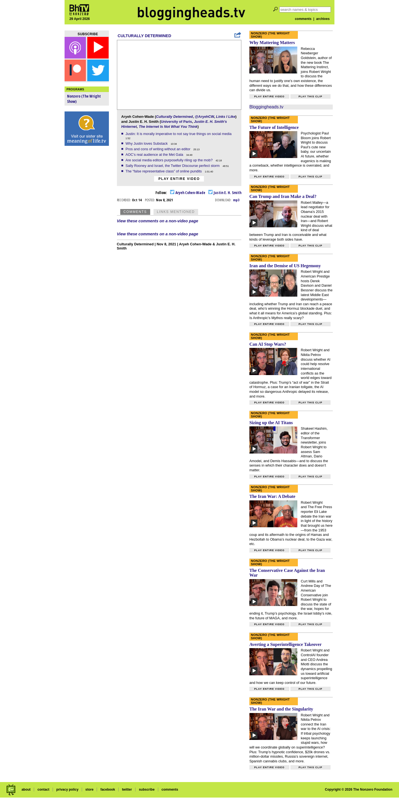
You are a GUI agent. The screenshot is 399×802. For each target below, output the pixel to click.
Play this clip (310, 96)
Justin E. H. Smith (224, 192)
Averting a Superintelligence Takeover (285, 644)
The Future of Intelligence (274, 127)
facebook (107, 789)
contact (43, 789)
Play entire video (179, 179)
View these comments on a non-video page (157, 221)
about (26, 789)
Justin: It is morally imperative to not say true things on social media (179, 134)
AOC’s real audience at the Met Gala (155, 154)
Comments (135, 212)
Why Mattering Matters (272, 42)
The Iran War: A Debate (272, 496)
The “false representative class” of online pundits (164, 171)
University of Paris (176, 121)
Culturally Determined (144, 36)
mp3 (236, 199)
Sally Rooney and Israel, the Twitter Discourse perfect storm (173, 166)
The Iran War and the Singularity (281, 709)
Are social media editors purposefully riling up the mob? (170, 160)
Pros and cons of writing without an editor (158, 149)
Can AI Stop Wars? (267, 344)
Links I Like (226, 116)
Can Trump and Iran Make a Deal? (282, 196)
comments (303, 19)
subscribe (147, 789)
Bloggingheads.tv (266, 107)
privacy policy (67, 789)
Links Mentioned (176, 212)
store (89, 789)
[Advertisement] (87, 235)
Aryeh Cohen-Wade (187, 192)
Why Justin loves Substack (147, 143)
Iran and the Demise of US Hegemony (285, 265)
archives (323, 19)
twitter (127, 789)
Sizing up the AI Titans (271, 422)
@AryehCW (204, 116)
